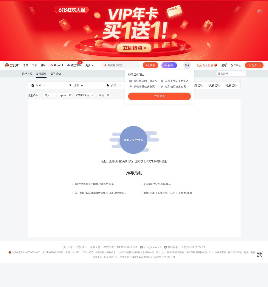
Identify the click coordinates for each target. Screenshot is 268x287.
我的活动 (55, 73)
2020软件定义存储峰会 (157, 183)
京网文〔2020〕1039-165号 (79, 252)
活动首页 (27, 73)
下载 (34, 65)
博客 (25, 65)
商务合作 (95, 247)
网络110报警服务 (175, 252)
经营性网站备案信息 (105, 252)
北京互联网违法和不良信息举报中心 (136, 252)
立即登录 (159, 96)
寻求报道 (108, 247)
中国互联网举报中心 (197, 252)
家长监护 (160, 252)
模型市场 (75, 64)
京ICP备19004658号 (53, 252)
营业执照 (124, 257)
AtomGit (56, 65)
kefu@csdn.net (152, 247)
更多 (89, 65)
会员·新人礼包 (206, 65)
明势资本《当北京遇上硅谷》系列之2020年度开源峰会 (175, 192)
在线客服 (173, 247)
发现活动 (41, 73)
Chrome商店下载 (217, 252)
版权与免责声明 (252, 252)
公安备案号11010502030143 (26, 252)
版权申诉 (97, 257)
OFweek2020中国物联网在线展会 (94, 183)
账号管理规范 (235, 252)
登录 (187, 65)
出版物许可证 (111, 257)
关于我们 (68, 247)
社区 (43, 65)
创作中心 (236, 65)
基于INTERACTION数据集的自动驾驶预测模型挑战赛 (106, 192)
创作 (254, 65)
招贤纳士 (82, 247)
